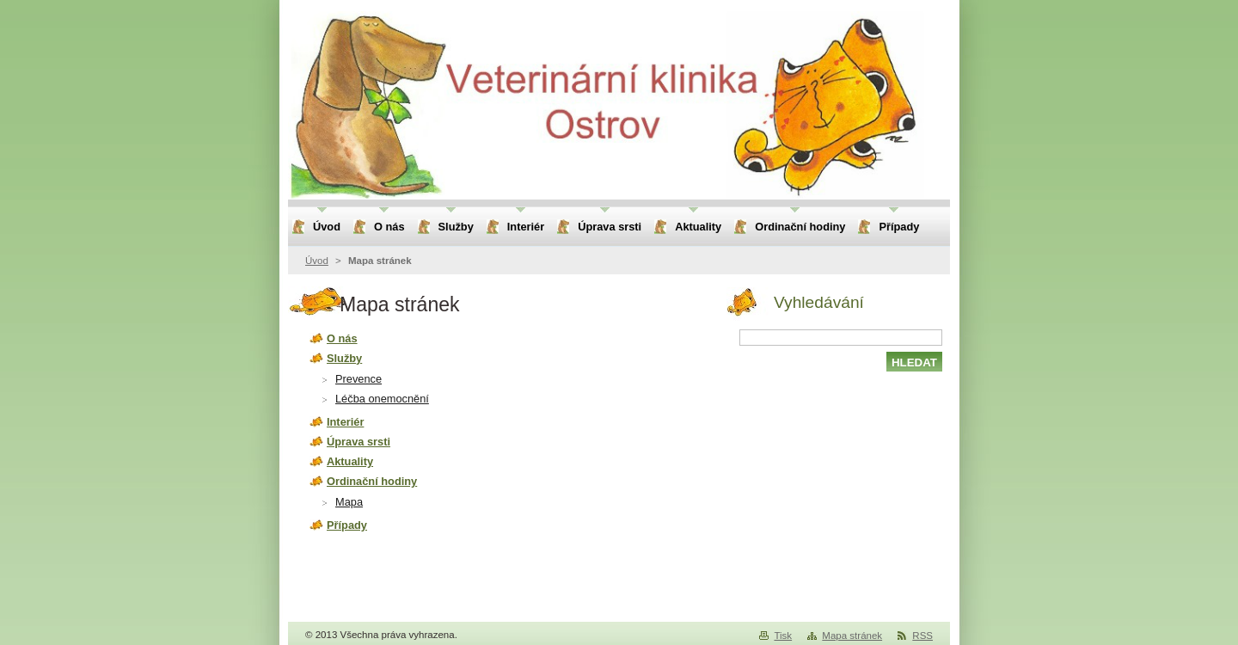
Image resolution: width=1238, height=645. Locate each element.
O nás (342, 338)
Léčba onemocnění (382, 398)
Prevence (358, 378)
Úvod (316, 260)
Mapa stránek (852, 635)
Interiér (345, 421)
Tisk (783, 635)
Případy (347, 525)
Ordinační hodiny (372, 481)
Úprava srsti (358, 441)
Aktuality (350, 461)
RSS (922, 635)
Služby (344, 358)
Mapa (349, 501)
